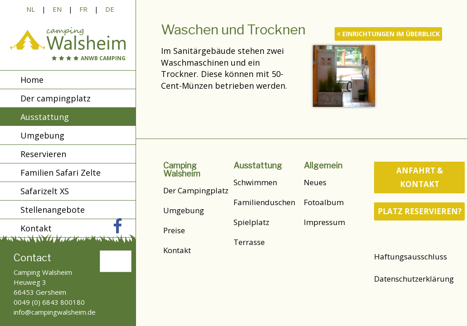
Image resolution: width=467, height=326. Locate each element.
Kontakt (177, 250)
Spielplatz (251, 222)
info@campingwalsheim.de (55, 311)
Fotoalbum (324, 202)
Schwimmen (255, 182)
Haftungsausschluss (410, 256)
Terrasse (249, 242)
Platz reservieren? (420, 211)
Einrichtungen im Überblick (388, 33)
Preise (174, 230)
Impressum (324, 222)
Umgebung (42, 135)
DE (109, 9)
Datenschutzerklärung (414, 278)
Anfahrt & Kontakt (419, 177)
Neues (315, 182)
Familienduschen (264, 202)
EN (57, 9)
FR (83, 9)
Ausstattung (44, 116)
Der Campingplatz (196, 190)
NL (30, 9)
